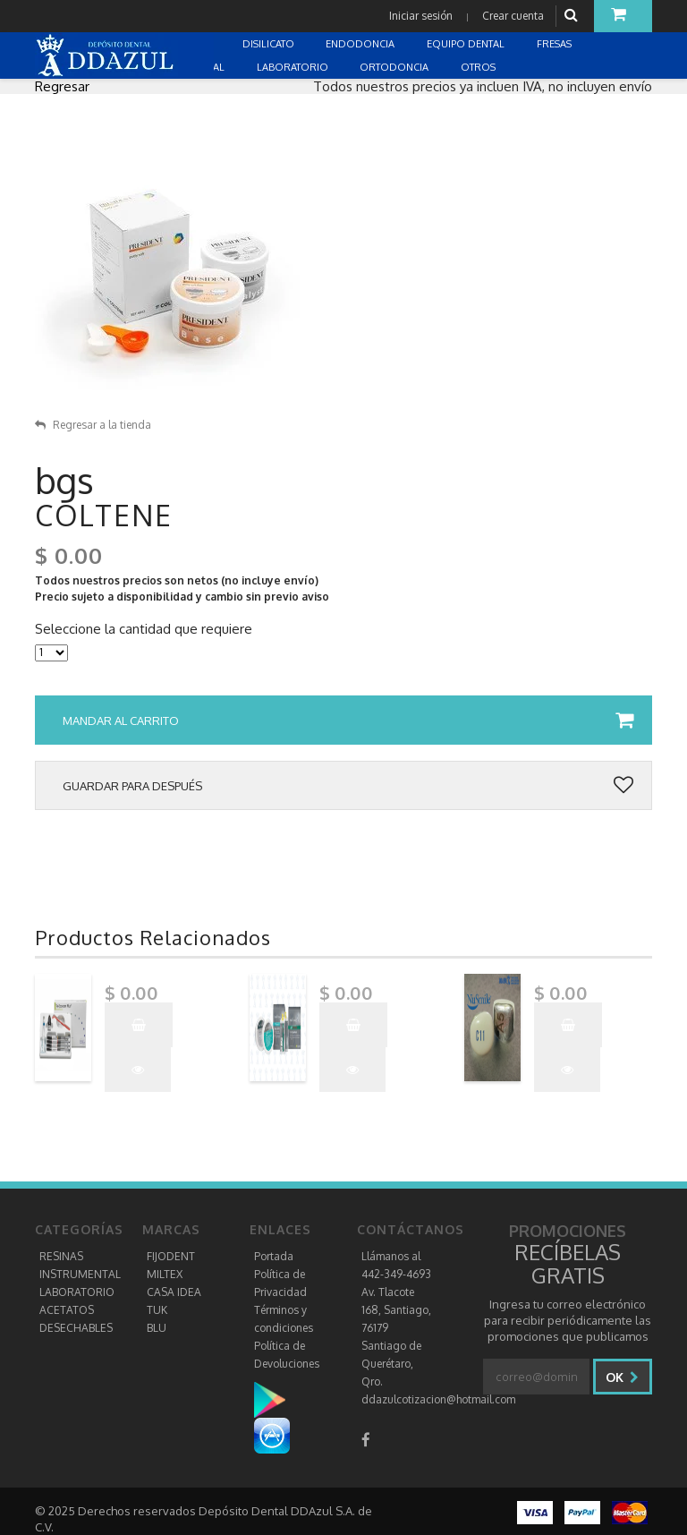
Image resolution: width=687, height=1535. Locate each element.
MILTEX (164, 1274)
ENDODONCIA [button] (361, 44)
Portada (273, 1256)
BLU (156, 1328)
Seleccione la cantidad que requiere (143, 629)
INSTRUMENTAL (80, 1274)
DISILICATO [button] (269, 44)
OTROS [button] (479, 67)
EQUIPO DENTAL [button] (467, 44)
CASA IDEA (174, 1292)
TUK (157, 1310)
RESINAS (61, 1256)
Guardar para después (348, 786)
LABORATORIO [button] (294, 67)
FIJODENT (171, 1256)
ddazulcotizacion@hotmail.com (438, 1399)
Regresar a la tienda (93, 424)
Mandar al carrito (348, 720)
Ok (622, 1377)
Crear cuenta (513, 15)
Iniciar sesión (421, 15)
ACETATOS (66, 1310)
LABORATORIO (76, 1292)
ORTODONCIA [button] (395, 67)
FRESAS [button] (555, 44)
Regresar (62, 86)
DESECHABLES (76, 1328)
